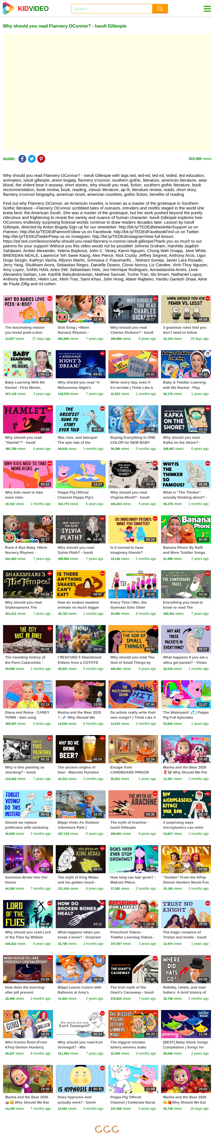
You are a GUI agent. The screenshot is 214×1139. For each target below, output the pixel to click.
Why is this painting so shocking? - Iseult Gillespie (25, 772)
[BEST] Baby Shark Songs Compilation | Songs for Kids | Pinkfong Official (185, 1047)
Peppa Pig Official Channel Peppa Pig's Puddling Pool (75, 497)
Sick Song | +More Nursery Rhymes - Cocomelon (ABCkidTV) (78, 332)
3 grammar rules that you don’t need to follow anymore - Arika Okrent (184, 332)
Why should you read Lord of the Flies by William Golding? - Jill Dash (28, 937)
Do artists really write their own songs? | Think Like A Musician (133, 717)
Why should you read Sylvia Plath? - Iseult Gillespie (76, 552)
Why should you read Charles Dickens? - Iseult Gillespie (132, 332)
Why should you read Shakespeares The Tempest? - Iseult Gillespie (28, 607)
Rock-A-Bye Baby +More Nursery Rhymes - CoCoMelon (26, 552)
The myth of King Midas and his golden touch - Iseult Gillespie (78, 882)
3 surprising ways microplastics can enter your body (183, 827)
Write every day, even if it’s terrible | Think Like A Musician (131, 387)
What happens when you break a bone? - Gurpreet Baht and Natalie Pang (79, 937)
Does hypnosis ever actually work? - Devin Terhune (77, 1102)
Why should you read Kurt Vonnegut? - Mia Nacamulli (80, 1047)
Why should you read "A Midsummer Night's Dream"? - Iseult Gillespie (80, 387)
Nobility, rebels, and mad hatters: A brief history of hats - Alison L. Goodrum (184, 992)
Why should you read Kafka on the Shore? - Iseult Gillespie (181, 442)
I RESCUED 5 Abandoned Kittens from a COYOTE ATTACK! (79, 662)
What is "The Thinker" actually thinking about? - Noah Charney (185, 497)
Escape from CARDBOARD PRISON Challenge (129, 772)
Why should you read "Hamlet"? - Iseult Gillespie (23, 442)
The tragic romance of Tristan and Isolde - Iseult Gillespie (184, 937)
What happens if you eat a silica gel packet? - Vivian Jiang (185, 662)
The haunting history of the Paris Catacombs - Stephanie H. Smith (25, 662)
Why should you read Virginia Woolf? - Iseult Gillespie (129, 497)
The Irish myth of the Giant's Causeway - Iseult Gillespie (132, 992)
